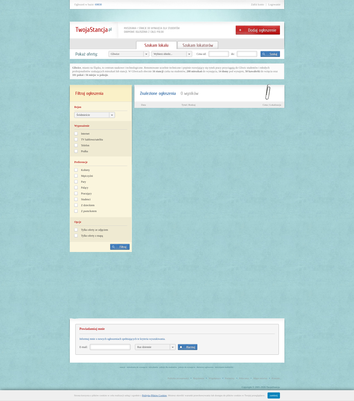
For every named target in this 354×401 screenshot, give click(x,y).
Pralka (84, 151)
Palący (84, 187)
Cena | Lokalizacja (272, 104)
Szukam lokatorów (198, 45)
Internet (85, 133)
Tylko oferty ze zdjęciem (94, 229)
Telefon (85, 145)
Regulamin (198, 378)
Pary (83, 181)
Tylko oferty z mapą (92, 235)
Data (143, 104)
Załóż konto (257, 4)
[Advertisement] (101, 287)
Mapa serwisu (260, 378)
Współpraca (215, 378)
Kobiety (85, 170)
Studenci (86, 199)
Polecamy (244, 378)
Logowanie (274, 4)
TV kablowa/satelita (92, 139)
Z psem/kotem (89, 211)
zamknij (274, 395)
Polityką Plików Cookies (154, 395)
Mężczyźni (87, 175)
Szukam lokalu (156, 45)
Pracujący (86, 193)
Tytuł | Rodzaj (189, 104)
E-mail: (83, 347)
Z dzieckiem (88, 205)
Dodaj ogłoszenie (258, 30)
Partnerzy (230, 378)
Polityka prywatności (178, 378)
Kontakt (276, 378)
